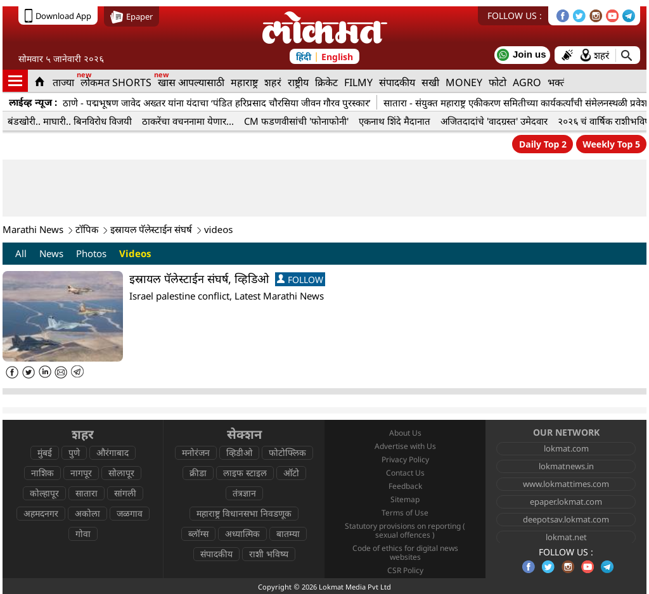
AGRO (527, 82)
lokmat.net (566, 537)
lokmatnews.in (566, 466)
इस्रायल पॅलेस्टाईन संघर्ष (151, 229)
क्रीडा (198, 473)
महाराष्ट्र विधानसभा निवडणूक (244, 513)
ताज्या (63, 82)
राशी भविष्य (268, 554)
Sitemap (405, 499)
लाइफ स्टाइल (245, 473)
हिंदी (303, 57)
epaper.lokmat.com (566, 501)
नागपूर (81, 473)
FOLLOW (300, 280)
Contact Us (405, 472)
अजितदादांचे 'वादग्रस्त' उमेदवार (494, 121)
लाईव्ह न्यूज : (33, 102)
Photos (91, 253)
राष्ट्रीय (298, 82)
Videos (135, 253)
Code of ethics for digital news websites (405, 552)
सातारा (86, 493)
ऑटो (291, 473)
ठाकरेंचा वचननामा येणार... (188, 121)
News (51, 253)
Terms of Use (405, 512)
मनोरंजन (196, 452)
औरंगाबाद (112, 452)
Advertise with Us (405, 446)
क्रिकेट (326, 82)
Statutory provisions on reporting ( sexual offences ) (405, 530)
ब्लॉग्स (198, 534)
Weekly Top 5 (611, 144)
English (337, 57)
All (21, 253)
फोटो (497, 82)
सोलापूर (121, 473)
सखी (430, 82)
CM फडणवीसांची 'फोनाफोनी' (296, 121)
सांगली (125, 493)
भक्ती (558, 82)
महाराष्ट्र (244, 82)
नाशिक (42, 473)
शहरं (272, 82)
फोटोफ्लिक (287, 452)
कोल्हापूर (44, 493)
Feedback (405, 486)
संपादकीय (397, 82)
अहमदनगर (40, 513)
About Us (405, 432)
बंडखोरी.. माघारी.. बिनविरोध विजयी (70, 121)
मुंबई (44, 452)
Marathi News (33, 229)
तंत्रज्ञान (244, 493)
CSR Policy (405, 570)
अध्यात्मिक (242, 534)
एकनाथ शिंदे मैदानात (394, 121)
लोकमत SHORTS (115, 82)
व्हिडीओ (239, 452)
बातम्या (288, 534)
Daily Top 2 (543, 144)
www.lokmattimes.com (566, 484)
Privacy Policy (405, 459)
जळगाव (130, 513)
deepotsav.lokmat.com (566, 519)
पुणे (74, 452)
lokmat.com (566, 448)
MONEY (464, 82)
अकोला (87, 513)
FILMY (358, 82)
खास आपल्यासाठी (191, 82)
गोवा (83, 534)
